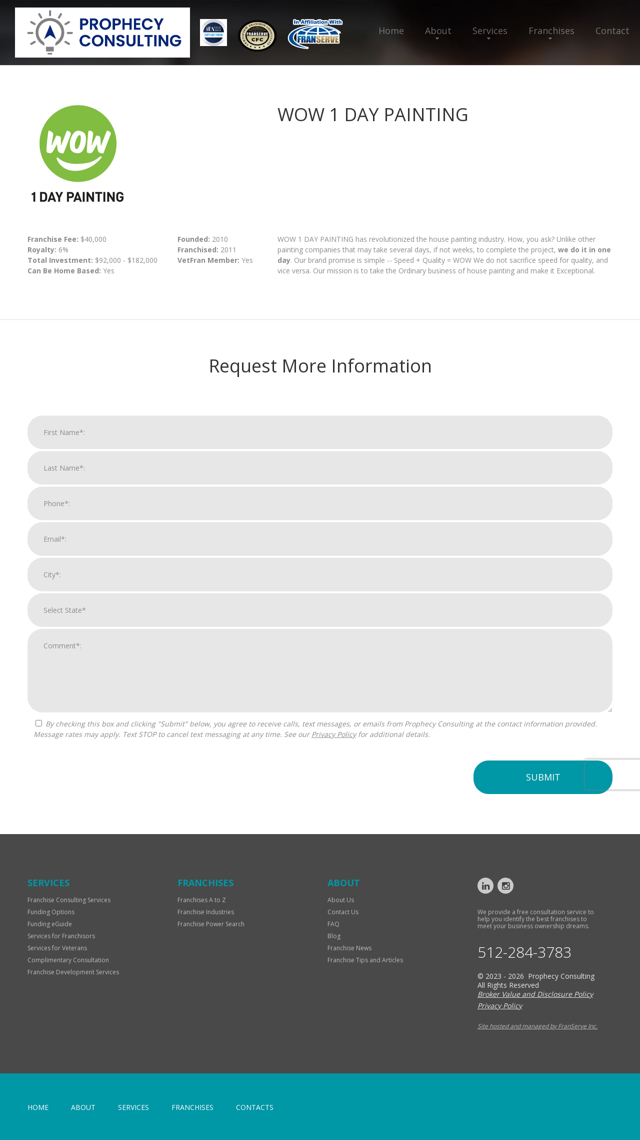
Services (490, 31)
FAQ (334, 924)
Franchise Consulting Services (69, 900)
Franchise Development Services (73, 972)
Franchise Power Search (211, 924)
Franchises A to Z (202, 900)
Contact (613, 31)
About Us (341, 900)
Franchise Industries (206, 912)
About (438, 31)
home (38, 1107)
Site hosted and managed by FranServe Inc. (538, 1026)
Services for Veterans (57, 948)
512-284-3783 (525, 952)
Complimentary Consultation (68, 960)
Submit (543, 790)
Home (391, 31)
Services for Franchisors (61, 936)
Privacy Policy (334, 747)
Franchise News (350, 948)
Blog (334, 936)
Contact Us (343, 912)
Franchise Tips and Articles (365, 960)
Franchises (551, 31)
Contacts (255, 1107)
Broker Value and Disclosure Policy (535, 994)
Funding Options (51, 912)
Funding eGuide (50, 924)
